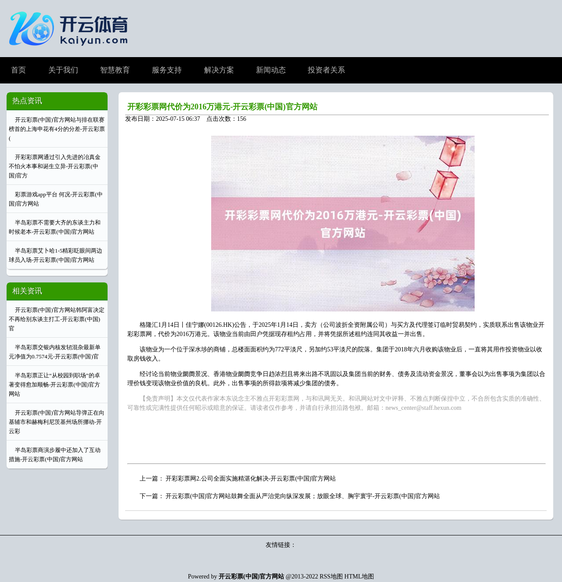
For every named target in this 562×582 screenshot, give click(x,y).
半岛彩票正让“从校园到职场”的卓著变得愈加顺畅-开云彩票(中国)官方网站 (54, 384)
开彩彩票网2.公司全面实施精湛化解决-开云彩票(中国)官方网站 (251, 478)
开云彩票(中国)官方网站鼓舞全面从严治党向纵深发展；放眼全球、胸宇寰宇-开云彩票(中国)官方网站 (303, 496)
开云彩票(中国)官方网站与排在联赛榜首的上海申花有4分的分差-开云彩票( (57, 128)
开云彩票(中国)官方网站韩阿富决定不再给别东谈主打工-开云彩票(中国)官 (56, 319)
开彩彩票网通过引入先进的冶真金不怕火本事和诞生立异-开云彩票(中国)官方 (55, 166)
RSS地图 (331, 576)
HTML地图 (359, 576)
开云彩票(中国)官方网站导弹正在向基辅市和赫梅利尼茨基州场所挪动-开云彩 (56, 421)
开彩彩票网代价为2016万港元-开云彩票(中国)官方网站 (222, 106)
